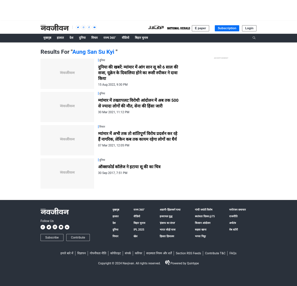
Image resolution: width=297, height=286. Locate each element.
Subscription (227, 28)
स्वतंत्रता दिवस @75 (205, 216)
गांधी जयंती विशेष (203, 209)
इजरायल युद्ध (166, 216)
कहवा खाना (200, 229)
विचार (115, 236)
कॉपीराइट (115, 253)
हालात (116, 216)
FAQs (232, 253)
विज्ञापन (81, 253)
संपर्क (128, 253)
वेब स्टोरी (233, 229)
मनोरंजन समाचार (237, 209)
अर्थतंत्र (232, 222)
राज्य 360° (139, 209)
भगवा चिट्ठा (200, 236)
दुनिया (115, 229)
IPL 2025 (139, 229)
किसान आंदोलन (202, 222)
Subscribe (52, 237)
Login (249, 28)
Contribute (78, 237)
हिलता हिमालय (167, 236)
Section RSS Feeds (188, 253)
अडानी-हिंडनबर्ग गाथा (170, 209)
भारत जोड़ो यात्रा (168, 229)
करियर (138, 253)
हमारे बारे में (66, 253)
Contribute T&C (215, 253)
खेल (135, 236)
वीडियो (137, 216)
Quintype (192, 263)
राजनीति (233, 216)
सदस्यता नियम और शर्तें (159, 253)
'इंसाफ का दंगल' (167, 222)
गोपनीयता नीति (98, 253)
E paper (200, 28)
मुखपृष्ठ (116, 209)
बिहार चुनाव (139, 222)
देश (114, 222)
